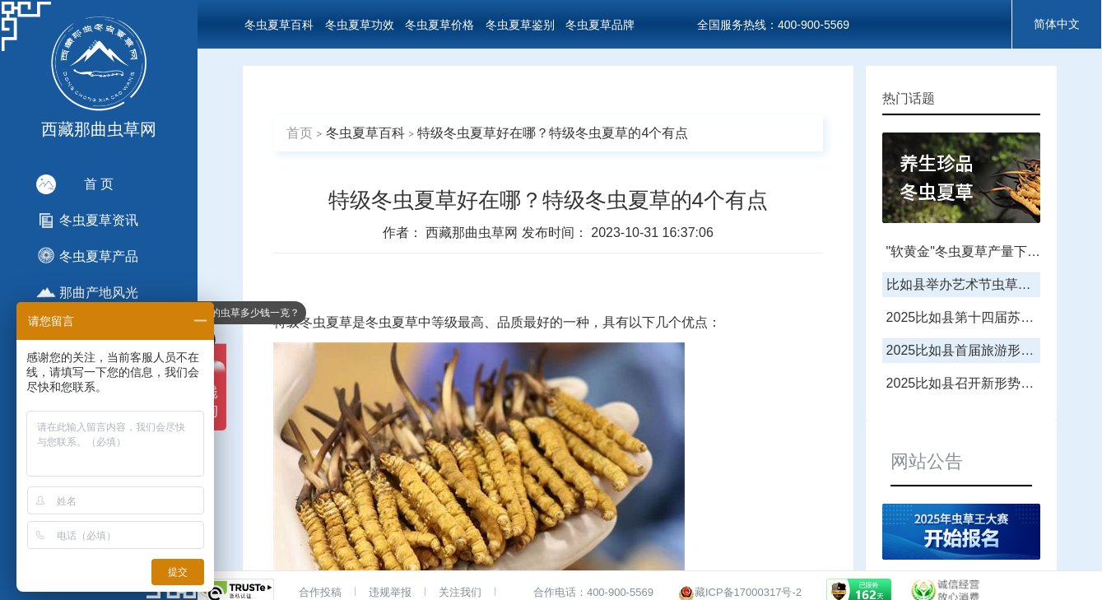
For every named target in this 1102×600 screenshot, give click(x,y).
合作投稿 (320, 592)
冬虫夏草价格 (439, 24)
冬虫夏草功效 (359, 24)
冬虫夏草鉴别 (520, 24)
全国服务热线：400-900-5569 (773, 24)
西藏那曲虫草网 (473, 233)
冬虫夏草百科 (279, 24)
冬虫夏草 (326, 322)
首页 (299, 133)
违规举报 (390, 592)
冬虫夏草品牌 (600, 24)
